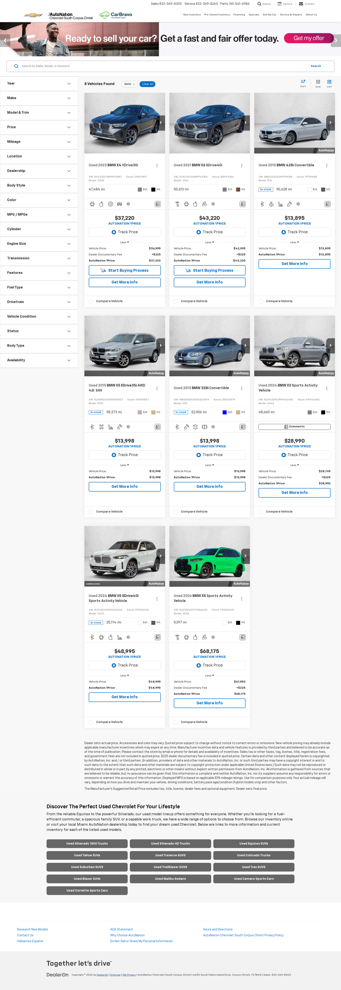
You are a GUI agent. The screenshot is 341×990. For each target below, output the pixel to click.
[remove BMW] (129, 84)
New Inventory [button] (192, 14)
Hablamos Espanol (30, 941)
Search (316, 66)
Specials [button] (254, 14)
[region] (125, 255)
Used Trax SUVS (254, 867)
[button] (160, 123)
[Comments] (158, 204)
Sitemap (115, 975)
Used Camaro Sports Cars (254, 878)
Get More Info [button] (125, 282)
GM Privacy (129, 975)
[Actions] (157, 165)
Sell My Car (269, 14)
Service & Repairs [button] (291, 14)
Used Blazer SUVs (87, 878)
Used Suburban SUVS (87, 867)
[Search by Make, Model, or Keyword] (164, 66)
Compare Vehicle (109, 301)
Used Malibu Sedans (170, 878)
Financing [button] (239, 14)
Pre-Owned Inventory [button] (217, 14)
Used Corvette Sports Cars (87, 890)
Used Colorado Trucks (254, 855)
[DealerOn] (58, 974)
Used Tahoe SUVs (87, 855)
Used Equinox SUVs (253, 843)
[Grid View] (317, 84)
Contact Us (25, 935)
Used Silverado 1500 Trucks (87, 843)
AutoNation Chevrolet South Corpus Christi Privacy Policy (243, 935)
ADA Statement (121, 929)
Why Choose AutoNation (127, 935)
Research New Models (32, 929)
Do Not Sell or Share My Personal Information (141, 941)
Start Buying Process (124, 270)
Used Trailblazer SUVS (170, 867)
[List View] (329, 84)
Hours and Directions (217, 929)
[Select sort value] (304, 84)
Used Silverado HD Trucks (170, 843)
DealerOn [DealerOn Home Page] (102, 975)
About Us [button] (311, 14)
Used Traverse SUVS (170, 855)
